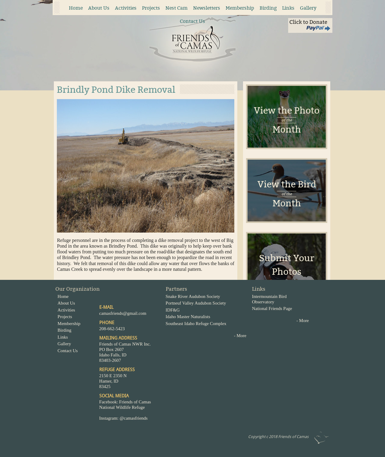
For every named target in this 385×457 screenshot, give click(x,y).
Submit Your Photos (286, 265)
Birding (268, 8)
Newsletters (206, 8)
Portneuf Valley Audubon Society (196, 303)
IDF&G (173, 310)
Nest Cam (176, 8)
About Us (98, 8)
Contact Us (192, 21)
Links (288, 8)
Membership (240, 8)
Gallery (308, 8)
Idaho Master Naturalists (188, 316)
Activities (126, 8)
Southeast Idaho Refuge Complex (196, 323)
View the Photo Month (286, 120)
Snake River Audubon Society (193, 296)
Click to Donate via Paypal (310, 25)
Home (76, 8)
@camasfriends (134, 418)
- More (240, 335)
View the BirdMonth (286, 194)
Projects (151, 8)
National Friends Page (272, 308)
